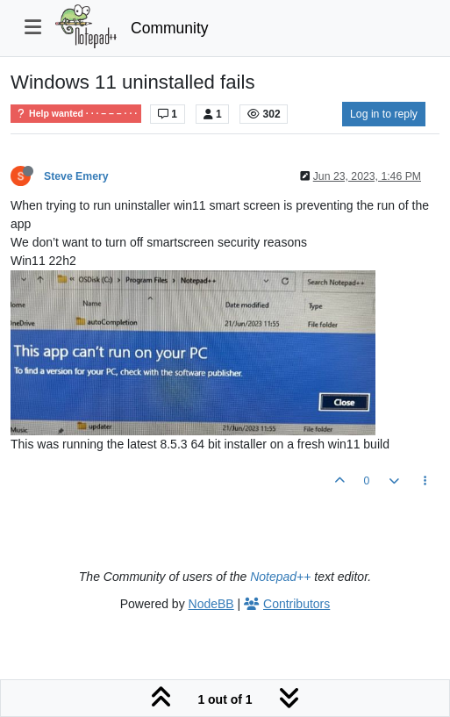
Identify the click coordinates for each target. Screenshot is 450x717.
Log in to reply (384, 114)
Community (170, 28)
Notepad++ (280, 577)
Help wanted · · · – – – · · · (76, 113)
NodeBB (211, 604)
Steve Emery (76, 176)
